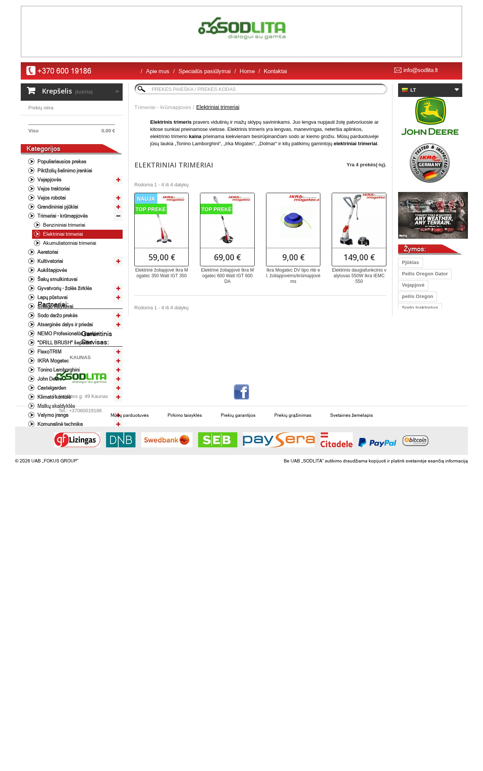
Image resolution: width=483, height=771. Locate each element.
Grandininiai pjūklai (57, 247)
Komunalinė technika (59, 464)
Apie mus (157, 71)
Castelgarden (51, 428)
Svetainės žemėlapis (351, 695)
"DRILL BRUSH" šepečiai (64, 383)
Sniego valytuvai (54, 346)
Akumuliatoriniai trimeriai (69, 283)
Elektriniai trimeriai (62, 274)
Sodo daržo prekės (57, 355)
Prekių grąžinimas (292, 695)
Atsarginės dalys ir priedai (64, 364)
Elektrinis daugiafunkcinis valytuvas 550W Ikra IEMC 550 (359, 275)
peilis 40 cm (416, 409)
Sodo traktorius (420, 307)
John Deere (49, 419)
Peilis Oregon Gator (425, 273)
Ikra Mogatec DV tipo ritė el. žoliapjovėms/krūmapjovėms (293, 275)
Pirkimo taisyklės (185, 695)
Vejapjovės (49, 220)
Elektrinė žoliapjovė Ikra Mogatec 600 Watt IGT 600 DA (227, 275)
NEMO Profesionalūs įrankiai (68, 373)
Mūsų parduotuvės (130, 695)
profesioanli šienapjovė (429, 330)
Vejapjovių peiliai (421, 387)
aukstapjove (416, 432)
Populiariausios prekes (61, 201)
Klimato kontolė (53, 437)
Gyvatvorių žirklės (423, 443)
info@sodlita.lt (420, 70)
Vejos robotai (51, 238)
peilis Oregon (417, 296)
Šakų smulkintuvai (56, 319)
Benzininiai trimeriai (63, 265)
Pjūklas (410, 262)
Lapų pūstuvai (52, 337)
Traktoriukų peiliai (423, 353)
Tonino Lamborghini (58, 410)
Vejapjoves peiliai (422, 375)
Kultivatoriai (49, 301)
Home (247, 71)
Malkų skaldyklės (55, 446)
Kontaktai (275, 71)
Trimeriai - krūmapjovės (62, 256)
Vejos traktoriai (53, 229)
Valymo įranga (52, 455)
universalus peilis (422, 319)
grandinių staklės (422, 398)
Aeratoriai (47, 292)
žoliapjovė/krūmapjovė (428, 477)
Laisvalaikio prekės (57, 482)
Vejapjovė (413, 285)
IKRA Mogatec (52, 401)
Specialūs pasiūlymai (204, 71)
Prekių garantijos (238, 695)
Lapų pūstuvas (419, 341)
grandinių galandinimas (429, 421)
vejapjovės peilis (421, 364)
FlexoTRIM (49, 392)
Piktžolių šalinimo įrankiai (64, 210)
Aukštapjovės (51, 310)
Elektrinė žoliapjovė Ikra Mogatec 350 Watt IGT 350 (161, 272)
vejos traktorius (420, 466)
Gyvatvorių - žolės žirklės (64, 328)
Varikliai (45, 473)
